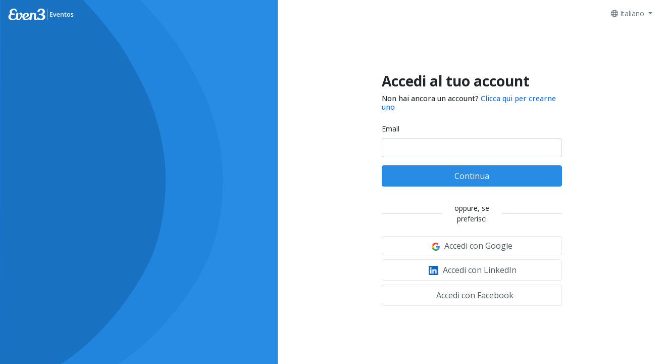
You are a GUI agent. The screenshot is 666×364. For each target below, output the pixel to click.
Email (390, 128)
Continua (471, 175)
